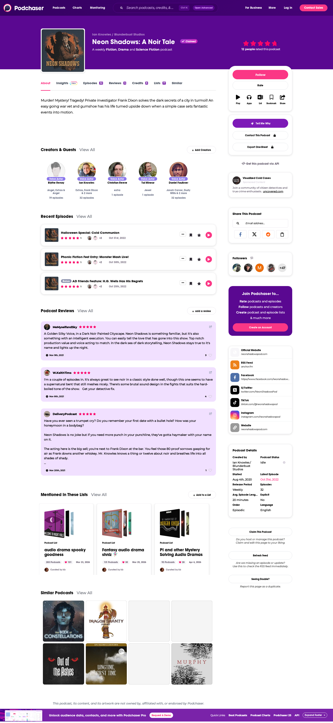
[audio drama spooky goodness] (59, 529)
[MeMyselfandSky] (47, 333)
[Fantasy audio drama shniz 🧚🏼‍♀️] (116, 529)
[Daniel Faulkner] (178, 177)
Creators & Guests (58, 155)
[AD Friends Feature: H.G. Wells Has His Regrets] (51, 289)
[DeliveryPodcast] (47, 420)
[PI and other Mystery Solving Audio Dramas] (174, 529)
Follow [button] (260, 75)
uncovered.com (273, 191)
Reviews (117, 83)
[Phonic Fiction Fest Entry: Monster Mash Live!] (51, 265)
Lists (160, 83)
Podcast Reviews (57, 316)
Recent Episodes (57, 222)
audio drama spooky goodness (65, 558)
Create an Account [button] (260, 327)
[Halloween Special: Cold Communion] (51, 241)
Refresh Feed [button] (260, 555)
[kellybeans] (46, 575)
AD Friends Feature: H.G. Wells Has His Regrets (107, 287)
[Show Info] (284, 462)
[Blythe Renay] (56, 177)
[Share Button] (210, 332)
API (297, 721)
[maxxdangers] (259, 268)
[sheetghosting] (237, 268)
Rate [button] (260, 85)
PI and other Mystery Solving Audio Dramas (181, 558)
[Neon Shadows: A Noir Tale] (63, 50)
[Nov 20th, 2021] (55, 476)
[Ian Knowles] (87, 177)
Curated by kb (58, 575)
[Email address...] (260, 223)
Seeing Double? (260, 579)
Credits (140, 83)
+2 (100, 243)
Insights (66, 83)
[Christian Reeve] (117, 177)
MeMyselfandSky (65, 333)
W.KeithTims (62, 378)
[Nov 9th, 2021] (55, 361)
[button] (60, 7)
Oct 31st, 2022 (269, 479)
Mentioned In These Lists (64, 500)
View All (87, 155)
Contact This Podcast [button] (260, 135)
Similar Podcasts (57, 598)
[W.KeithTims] (47, 379)
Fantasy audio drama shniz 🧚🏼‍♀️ (123, 558)
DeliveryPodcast (65, 420)
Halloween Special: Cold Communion (90, 238)
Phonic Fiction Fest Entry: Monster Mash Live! (95, 263)
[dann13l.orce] (271, 268)
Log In (288, 8)
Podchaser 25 (282, 721)
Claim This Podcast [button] (260, 531)
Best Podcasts (238, 721)
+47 (282, 268)
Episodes (93, 83)
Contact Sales (313, 8)
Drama (123, 49)
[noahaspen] (248, 268)
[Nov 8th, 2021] (55, 402)
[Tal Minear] (148, 177)
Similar (177, 83)
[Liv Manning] (89, 244)
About (45, 83)
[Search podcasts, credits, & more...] (152, 7)
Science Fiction (147, 49)
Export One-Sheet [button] (260, 147)
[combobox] (179, 8)
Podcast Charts (260, 721)
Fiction (111, 49)
